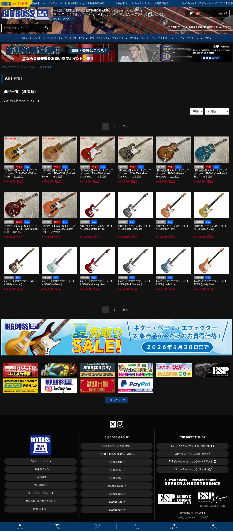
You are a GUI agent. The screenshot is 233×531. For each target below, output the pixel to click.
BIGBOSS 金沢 (115, 478)
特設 (23, 38)
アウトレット (194, 38)
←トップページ (116, 400)
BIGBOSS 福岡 (115, 509)
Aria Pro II (45, 67)
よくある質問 (39, 477)
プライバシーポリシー (39, 493)
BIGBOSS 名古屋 (116, 485)
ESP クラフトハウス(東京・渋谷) (192, 453)
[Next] (125, 126)
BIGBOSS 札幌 (115, 462)
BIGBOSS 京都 (115, 493)
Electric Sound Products (192, 513)
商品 (58, 526)
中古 (207, 38)
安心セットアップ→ (62, 19)
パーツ (179, 38)
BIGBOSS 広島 (115, 501)
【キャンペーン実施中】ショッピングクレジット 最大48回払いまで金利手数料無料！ (81, 3)
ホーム (20, 527)
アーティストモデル (75, 38)
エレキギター (36, 38)
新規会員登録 (193, 27)
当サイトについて (39, 461)
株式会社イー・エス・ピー (192, 517)
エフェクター (118, 38)
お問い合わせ (39, 509)
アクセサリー (165, 38)
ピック (150, 38)
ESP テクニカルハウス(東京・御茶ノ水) (192, 446)
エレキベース (54, 38)
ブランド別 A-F (28, 67)
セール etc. (135, 527)
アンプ (133, 38)
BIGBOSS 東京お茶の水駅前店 (115, 446)
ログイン (225, 27)
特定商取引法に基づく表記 (39, 501)
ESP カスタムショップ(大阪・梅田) (192, 469)
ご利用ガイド (176, 27)
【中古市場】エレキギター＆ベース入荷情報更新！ (164, 3)
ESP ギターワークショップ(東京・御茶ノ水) (192, 461)
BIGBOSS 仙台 (115, 470)
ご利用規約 (39, 485)
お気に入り (210, 27)
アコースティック (99, 38)
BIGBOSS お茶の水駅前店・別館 (115, 454)
